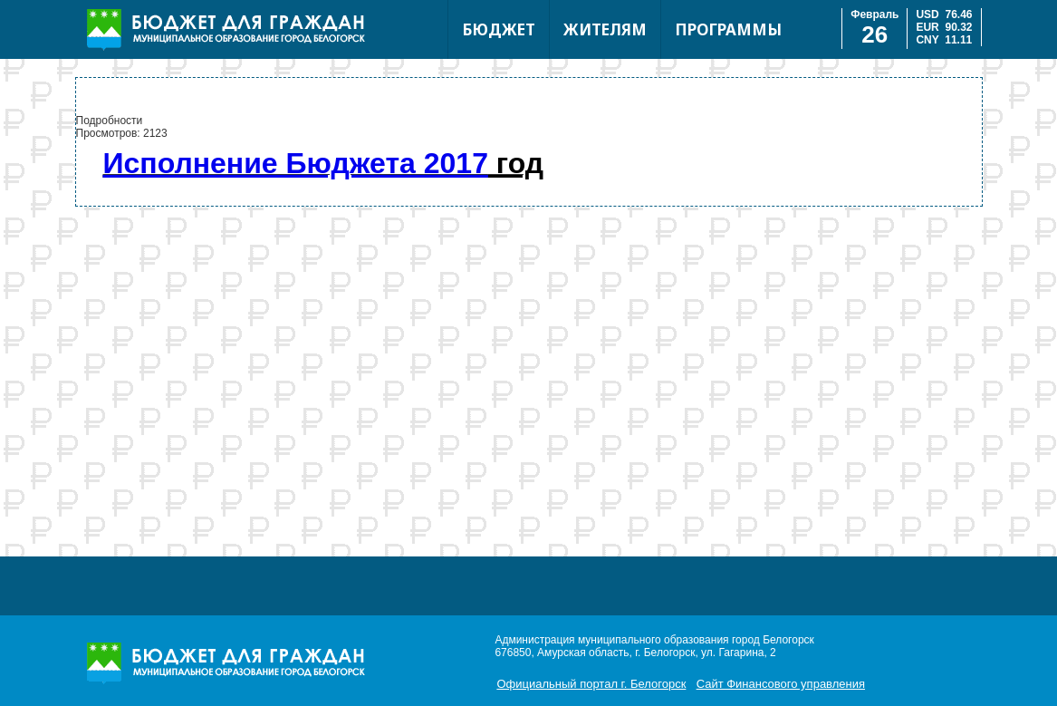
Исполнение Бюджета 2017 (295, 163)
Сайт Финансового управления (781, 684)
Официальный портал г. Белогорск (591, 684)
